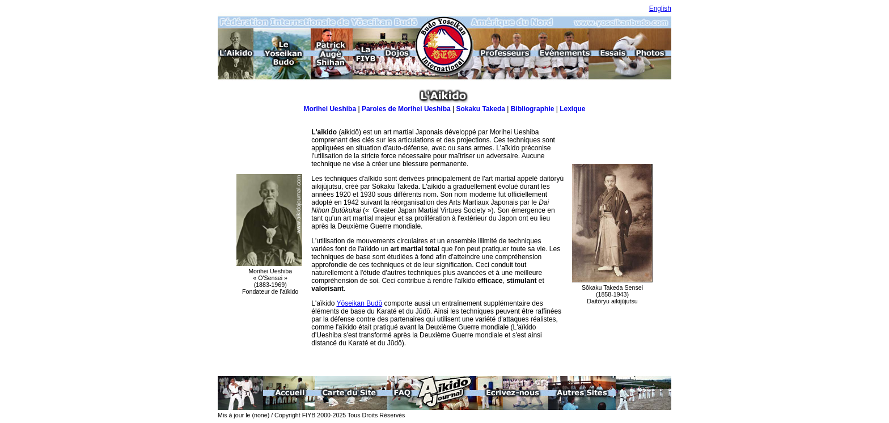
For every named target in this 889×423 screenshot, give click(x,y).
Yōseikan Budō (359, 303)
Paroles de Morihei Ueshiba (406, 109)
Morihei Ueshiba (329, 109)
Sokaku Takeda (480, 109)
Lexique (572, 109)
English (660, 8)
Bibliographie (532, 109)
